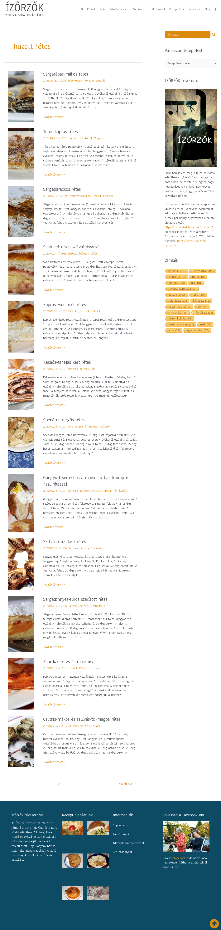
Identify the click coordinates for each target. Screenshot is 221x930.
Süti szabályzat (122, 852)
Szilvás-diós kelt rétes (66, 541)
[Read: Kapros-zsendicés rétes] (21, 327)
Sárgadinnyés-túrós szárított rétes (77, 599)
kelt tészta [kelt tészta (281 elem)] (203, 271)
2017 (64, 311)
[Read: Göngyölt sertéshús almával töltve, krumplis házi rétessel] (21, 503)
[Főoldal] (81, 9)
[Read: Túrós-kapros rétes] (21, 154)
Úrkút (95, 253)
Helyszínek (159, 9)
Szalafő (97, 726)
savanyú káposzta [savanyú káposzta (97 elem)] (182, 289)
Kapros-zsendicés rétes (66, 304)
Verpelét (101, 138)
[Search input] (188, 34)
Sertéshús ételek (102, 491)
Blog (207, 9)
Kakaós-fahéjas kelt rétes (68, 362)
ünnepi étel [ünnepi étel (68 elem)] (178, 313)
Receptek (177, 9)
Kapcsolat (195, 9)
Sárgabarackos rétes (63, 189)
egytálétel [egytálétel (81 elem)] (177, 295)
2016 (64, 548)
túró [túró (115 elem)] (198, 277)
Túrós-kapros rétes (61, 131)
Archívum (140, 9)
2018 (64, 253)
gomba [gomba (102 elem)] (176, 283)
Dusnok (73, 668)
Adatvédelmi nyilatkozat (128, 843)
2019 (64, 196)
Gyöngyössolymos (80, 196)
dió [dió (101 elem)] (196, 283)
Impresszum (120, 825)
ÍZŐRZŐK (24, 7)
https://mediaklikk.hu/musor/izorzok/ (188, 227)
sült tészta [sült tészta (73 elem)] (177, 301)
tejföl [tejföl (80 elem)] (199, 295)
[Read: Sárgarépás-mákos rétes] (21, 96)
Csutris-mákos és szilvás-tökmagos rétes (84, 719)
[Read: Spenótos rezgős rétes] (21, 442)
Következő (126, 784)
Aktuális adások (119, 9)
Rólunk (91, 9)
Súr (94, 369)
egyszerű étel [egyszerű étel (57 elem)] (197, 331)
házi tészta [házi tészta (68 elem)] (203, 313)
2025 (63, 80)
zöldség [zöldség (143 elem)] (177, 277)
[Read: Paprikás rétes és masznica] (21, 684)
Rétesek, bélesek (104, 196)
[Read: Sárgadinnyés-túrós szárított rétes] (21, 624)
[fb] (215, 9)
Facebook (180, 858)
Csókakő (74, 311)
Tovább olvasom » (54, 117)
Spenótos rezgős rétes (65, 420)
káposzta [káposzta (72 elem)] (201, 301)
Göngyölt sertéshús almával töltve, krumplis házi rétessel (88, 480)
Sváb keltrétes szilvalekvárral (73, 247)
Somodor (97, 548)
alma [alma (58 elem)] (174, 331)
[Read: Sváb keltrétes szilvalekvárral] (21, 269)
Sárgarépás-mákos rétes (67, 74)
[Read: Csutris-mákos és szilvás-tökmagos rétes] (21, 741)
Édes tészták (77, 80)
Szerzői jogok (121, 834)
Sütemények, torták (82, 138)
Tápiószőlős (122, 491)
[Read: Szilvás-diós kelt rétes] (21, 564)
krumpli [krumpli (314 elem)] (177, 271)
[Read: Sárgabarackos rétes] (21, 211)
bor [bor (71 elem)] (202, 307)
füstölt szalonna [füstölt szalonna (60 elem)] (181, 325)
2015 (64, 726)
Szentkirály (99, 606)
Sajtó (102, 9)
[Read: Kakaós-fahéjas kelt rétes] (21, 384)
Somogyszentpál (96, 80)
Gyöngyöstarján (78, 426)
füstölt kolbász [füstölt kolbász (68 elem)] (180, 319)
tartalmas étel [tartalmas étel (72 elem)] (179, 307)
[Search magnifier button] (213, 34)
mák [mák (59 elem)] (205, 325)
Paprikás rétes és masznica (70, 661)
